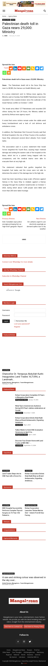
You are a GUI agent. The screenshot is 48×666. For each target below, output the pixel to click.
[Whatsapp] (4, 73)
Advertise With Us (33, 657)
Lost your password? (22, 324)
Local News (6, 370)
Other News (6, 652)
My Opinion (13, 657)
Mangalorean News (21, 400)
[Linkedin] (15, 68)
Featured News (9, 389)
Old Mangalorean (29, 652)
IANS (5, 36)
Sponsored (7, 487)
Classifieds (19, 425)
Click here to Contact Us (13, 626)
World (13, 20)
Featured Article (9, 335)
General (37, 655)
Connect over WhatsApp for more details (17, 262)
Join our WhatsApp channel (13, 270)
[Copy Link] (33, 68)
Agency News (12, 16)
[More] (9, 73)
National (16, 655)
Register (17, 327)
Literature (22, 657)
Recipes (29, 650)
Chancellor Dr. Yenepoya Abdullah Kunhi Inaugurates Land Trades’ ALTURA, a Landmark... (22, 376)
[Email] (28, 68)
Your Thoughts (16, 652)
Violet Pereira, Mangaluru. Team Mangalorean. (18, 382)
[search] (22, 290)
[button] (3, 11)
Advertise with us (10, 256)
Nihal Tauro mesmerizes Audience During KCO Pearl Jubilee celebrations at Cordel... (30, 408)
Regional (9, 655)
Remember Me (21, 321)
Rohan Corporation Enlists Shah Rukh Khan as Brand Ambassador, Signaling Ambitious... (29, 420)
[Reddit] (11, 68)
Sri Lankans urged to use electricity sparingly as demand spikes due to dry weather (36, 225)
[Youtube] (20, 68)
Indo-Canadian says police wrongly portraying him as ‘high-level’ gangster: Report (12, 224)
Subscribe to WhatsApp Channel (14, 276)
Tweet (6, 68)
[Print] (24, 68)
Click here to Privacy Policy (34, 626)
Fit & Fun (37, 650)
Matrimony (40, 652)
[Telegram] (42, 68)
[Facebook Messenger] (37, 68)
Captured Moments (10, 538)
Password (6, 315)
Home (4, 16)
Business (30, 655)
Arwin (25, 663)
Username (6, 310)
